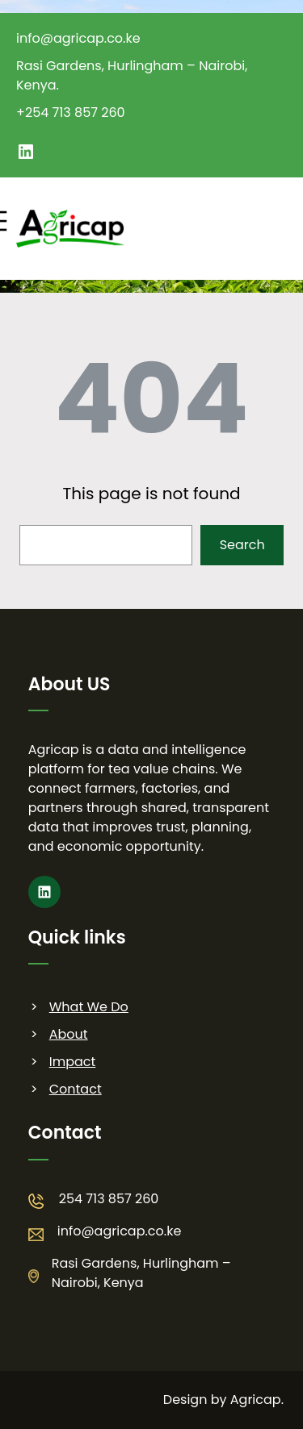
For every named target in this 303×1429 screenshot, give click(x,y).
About (68, 1034)
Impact (72, 1061)
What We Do (88, 1007)
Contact (75, 1089)
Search (242, 544)
